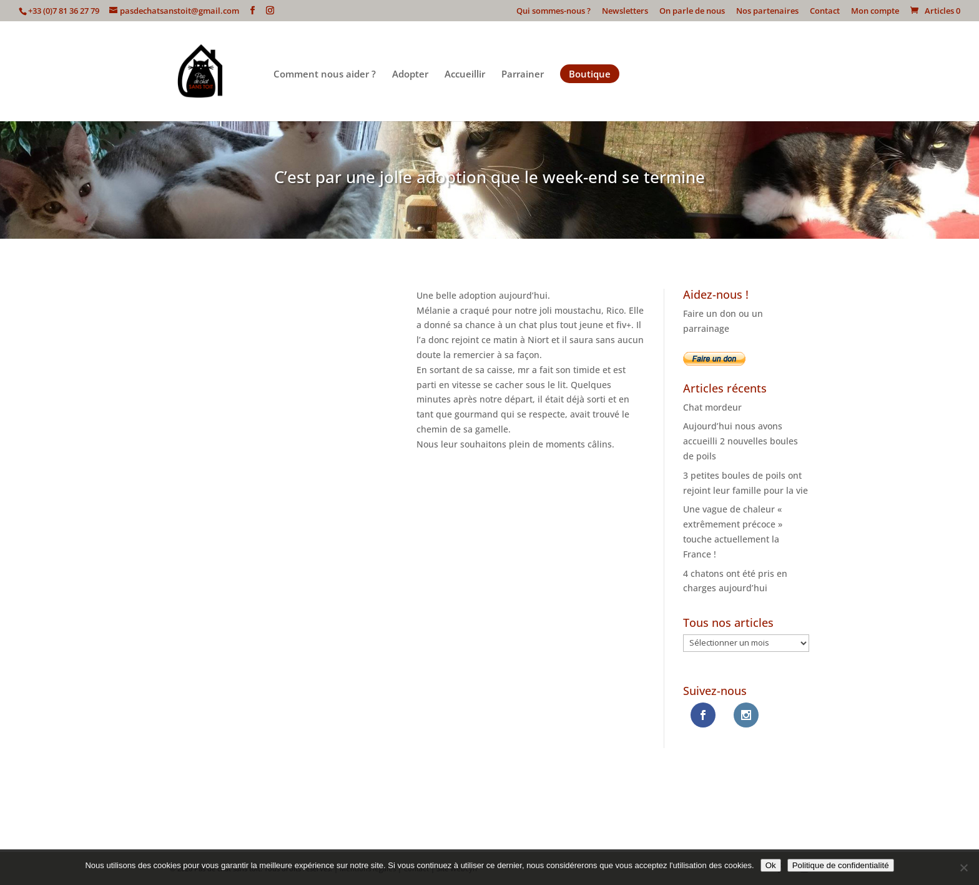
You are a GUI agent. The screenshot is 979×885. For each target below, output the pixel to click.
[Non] (963, 867)
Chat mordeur (712, 407)
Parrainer (522, 74)
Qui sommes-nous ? (553, 11)
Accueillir (465, 74)
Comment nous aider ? (324, 74)
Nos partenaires (767, 11)
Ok (770, 865)
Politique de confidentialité (840, 865)
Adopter (410, 74)
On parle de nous (692, 11)
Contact (825, 11)
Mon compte (875, 11)
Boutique (590, 74)
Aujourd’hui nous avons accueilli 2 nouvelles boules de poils (740, 441)
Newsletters (625, 11)
